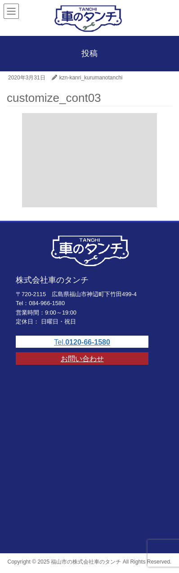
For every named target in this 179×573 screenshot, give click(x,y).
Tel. (82, 342)
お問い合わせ (82, 359)
